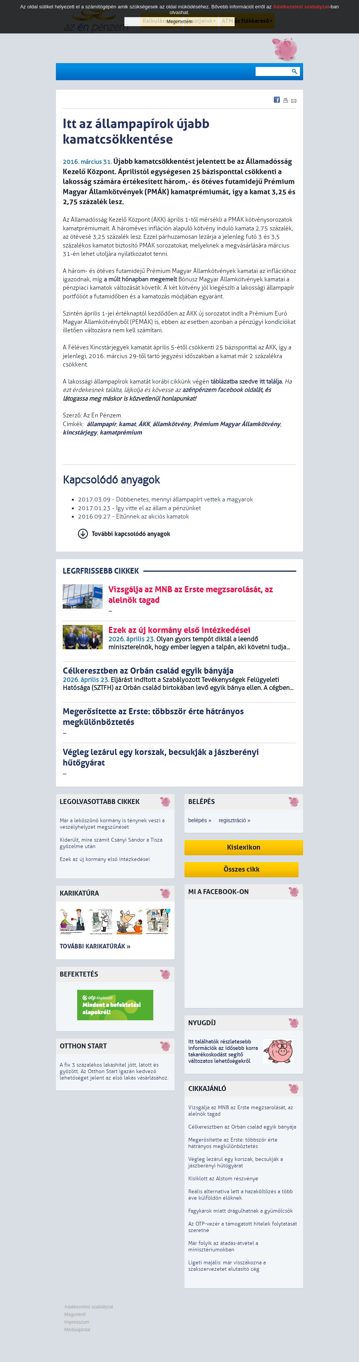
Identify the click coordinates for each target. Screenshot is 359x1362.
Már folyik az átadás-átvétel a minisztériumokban (223, 1246)
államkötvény (171, 424)
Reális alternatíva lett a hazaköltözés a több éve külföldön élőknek (240, 1194)
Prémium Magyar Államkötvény (236, 424)
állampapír (101, 424)
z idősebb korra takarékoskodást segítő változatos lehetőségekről (223, 1054)
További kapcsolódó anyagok (131, 534)
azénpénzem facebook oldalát (222, 390)
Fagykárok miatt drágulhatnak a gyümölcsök (240, 1211)
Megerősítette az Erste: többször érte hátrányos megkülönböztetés (233, 1143)
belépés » (199, 820)
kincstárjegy (80, 432)
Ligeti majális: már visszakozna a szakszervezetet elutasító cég (227, 1265)
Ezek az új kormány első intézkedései (105, 859)
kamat (127, 424)
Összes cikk (242, 870)
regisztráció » (234, 820)
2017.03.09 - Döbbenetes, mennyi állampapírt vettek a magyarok (165, 499)
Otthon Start (83, 1046)
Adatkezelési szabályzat (88, 1307)
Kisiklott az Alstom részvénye (223, 1178)
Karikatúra (79, 893)
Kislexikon (244, 847)
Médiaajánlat (77, 1329)
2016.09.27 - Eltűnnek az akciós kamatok (133, 516)
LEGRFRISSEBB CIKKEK (101, 571)
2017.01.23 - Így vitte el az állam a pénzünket (139, 508)
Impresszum (76, 1322)
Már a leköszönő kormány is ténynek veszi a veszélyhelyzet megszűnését (112, 823)
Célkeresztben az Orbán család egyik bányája (242, 1127)
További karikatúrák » (95, 946)
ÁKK (144, 424)
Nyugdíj (202, 1023)
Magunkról (75, 1314)
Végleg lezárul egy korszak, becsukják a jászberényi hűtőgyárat (235, 1162)
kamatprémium (121, 432)
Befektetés (79, 974)
